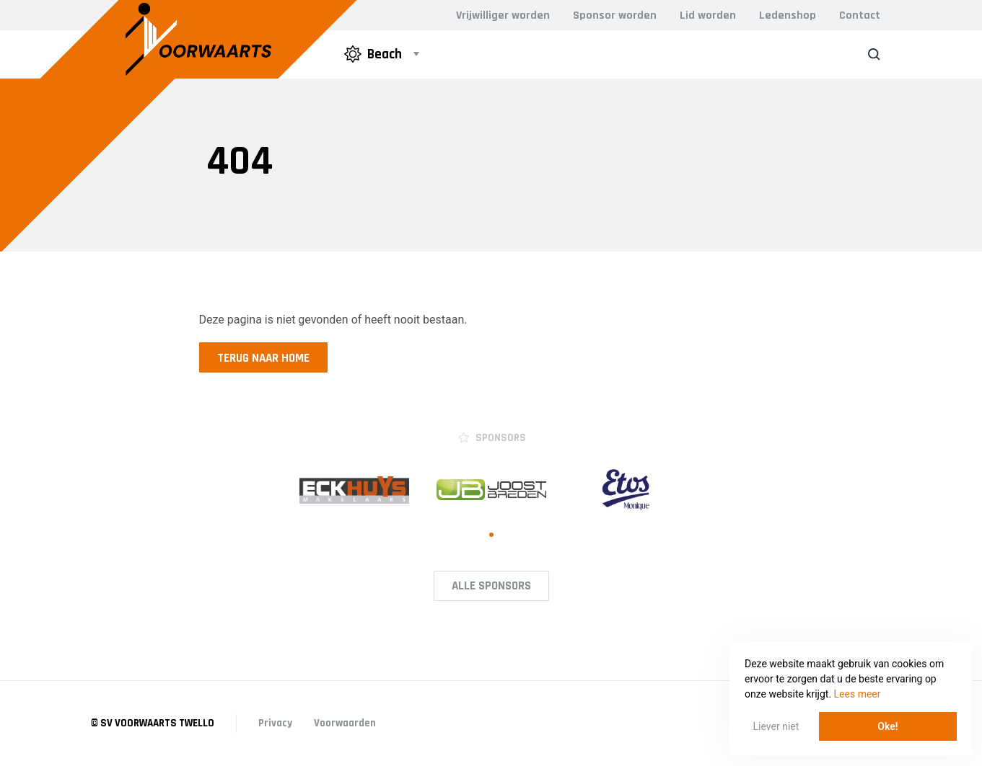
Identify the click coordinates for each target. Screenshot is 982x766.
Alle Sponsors (491, 586)
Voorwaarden (345, 723)
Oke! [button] (887, 726)
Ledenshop (787, 15)
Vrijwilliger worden (503, 15)
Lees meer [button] (857, 694)
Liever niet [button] (776, 726)
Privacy (275, 723)
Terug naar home (263, 358)
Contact (859, 15)
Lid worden (708, 15)
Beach (373, 54)
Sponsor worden (615, 15)
